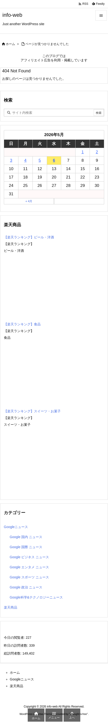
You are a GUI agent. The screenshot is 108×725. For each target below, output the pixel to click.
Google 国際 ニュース (26, 547)
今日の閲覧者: (15, 637)
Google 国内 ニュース (26, 537)
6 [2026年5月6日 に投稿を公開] (54, 160)
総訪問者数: (13, 653)
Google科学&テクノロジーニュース (36, 597)
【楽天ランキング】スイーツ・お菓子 (32, 411)
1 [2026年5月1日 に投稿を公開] (82, 152)
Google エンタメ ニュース (29, 567)
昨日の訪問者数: (16, 645)
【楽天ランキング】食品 (22, 324)
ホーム (10, 44)
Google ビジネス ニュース (29, 557)
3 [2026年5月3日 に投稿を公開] (11, 160)
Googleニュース (16, 527)
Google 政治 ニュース (26, 587)
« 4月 (29, 201)
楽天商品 (10, 607)
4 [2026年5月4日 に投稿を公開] (25, 160)
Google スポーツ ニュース (29, 577)
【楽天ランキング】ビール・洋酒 (29, 237)
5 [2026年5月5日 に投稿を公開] (39, 160)
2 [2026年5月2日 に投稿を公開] (97, 152)
